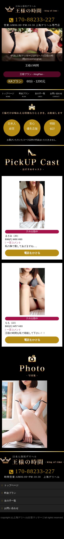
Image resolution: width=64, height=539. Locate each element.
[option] (24, 414)
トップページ (8, 95)
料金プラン (24, 95)
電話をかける (32, 253)
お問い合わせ (55, 95)
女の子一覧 (40, 95)
